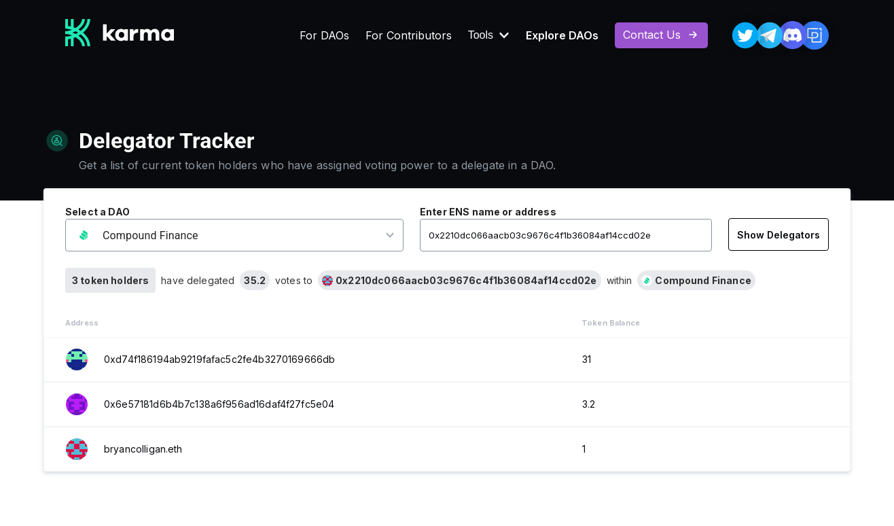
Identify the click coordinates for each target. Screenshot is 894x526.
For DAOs (324, 35)
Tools (488, 35)
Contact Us (661, 34)
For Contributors (408, 35)
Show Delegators (778, 235)
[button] (225, 235)
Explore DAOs (562, 35)
